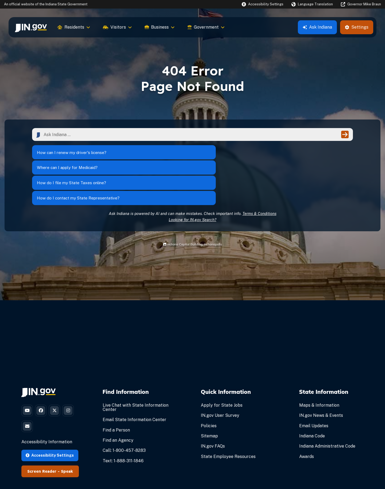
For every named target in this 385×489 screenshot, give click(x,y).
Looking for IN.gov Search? (192, 182)
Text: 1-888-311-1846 (123, 423)
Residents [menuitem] (73, 27)
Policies (209, 388)
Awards (306, 418)
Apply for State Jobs (221, 367)
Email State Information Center (134, 382)
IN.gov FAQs (213, 408)
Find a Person (116, 392)
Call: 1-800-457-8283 (124, 412)
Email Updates (313, 388)
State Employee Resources (228, 418)
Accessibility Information (46, 408)
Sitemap (209, 398)
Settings (356, 27)
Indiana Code (312, 398)
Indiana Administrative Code (327, 408)
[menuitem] (31, 27)
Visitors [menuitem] (117, 27)
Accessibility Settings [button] (50, 421)
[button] (262, 4)
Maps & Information (319, 367)
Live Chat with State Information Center (135, 370)
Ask (317, 27)
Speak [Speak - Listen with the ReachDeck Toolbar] (67, 437)
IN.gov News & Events (321, 377)
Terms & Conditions (259, 176)
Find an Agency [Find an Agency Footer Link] (118, 402)
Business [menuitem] (160, 27)
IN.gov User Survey (220, 377)
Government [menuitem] (206, 27)
